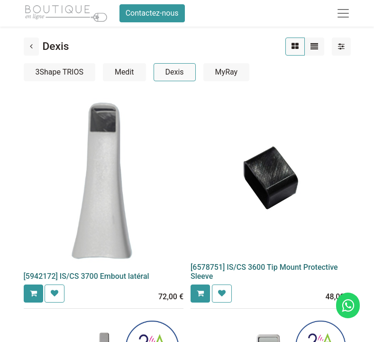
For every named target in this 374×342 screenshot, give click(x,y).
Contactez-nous (152, 13)
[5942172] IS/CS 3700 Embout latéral (86, 276)
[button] (33, 294)
